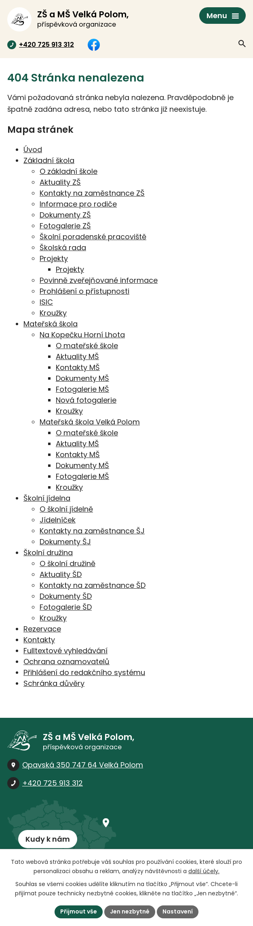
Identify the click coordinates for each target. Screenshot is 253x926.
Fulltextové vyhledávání (65, 651)
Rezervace (42, 629)
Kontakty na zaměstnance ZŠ (92, 193)
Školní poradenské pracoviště (93, 237)
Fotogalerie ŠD (66, 607)
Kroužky (53, 313)
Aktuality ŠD (61, 574)
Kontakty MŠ (78, 367)
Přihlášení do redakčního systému (84, 672)
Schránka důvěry (53, 683)
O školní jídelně (66, 509)
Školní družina (48, 553)
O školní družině (67, 563)
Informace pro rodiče (78, 204)
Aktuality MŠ (77, 356)
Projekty (54, 258)
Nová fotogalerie (86, 400)
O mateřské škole (87, 346)
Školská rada (63, 247)
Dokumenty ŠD (66, 596)
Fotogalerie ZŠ (65, 226)
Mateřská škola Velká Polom (90, 422)
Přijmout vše (78, 911)
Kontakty (39, 640)
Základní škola (48, 160)
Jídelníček (58, 520)
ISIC (46, 302)
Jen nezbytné (130, 911)
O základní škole (68, 171)
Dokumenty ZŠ (65, 215)
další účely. (203, 871)
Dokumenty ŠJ (65, 542)
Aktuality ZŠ (60, 182)
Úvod (32, 149)
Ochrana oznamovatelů (66, 661)
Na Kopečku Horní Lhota (82, 335)
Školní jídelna (46, 498)
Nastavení (177, 911)
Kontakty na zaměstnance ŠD (92, 585)
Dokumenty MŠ (82, 378)
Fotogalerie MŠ (82, 389)
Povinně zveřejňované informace (99, 280)
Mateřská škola (50, 324)
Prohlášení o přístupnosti (84, 291)
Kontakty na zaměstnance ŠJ (92, 531)
